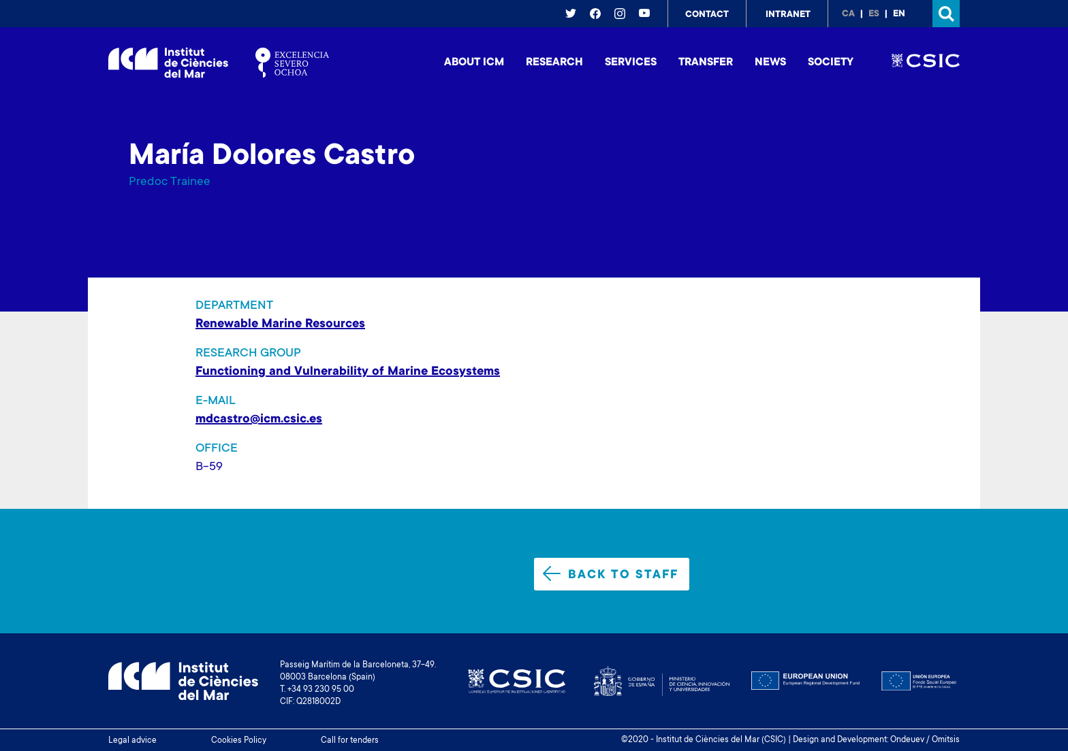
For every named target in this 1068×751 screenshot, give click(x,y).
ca (848, 14)
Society (830, 62)
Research (554, 62)
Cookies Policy (238, 741)
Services (631, 62)
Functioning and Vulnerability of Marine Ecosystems (347, 372)
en (899, 14)
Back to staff (610, 574)
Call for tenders (350, 741)
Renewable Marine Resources (280, 324)
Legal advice (132, 741)
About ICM (474, 62)
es (873, 14)
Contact (707, 15)
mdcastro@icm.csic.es (258, 420)
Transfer (705, 62)
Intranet (788, 15)
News (770, 62)
